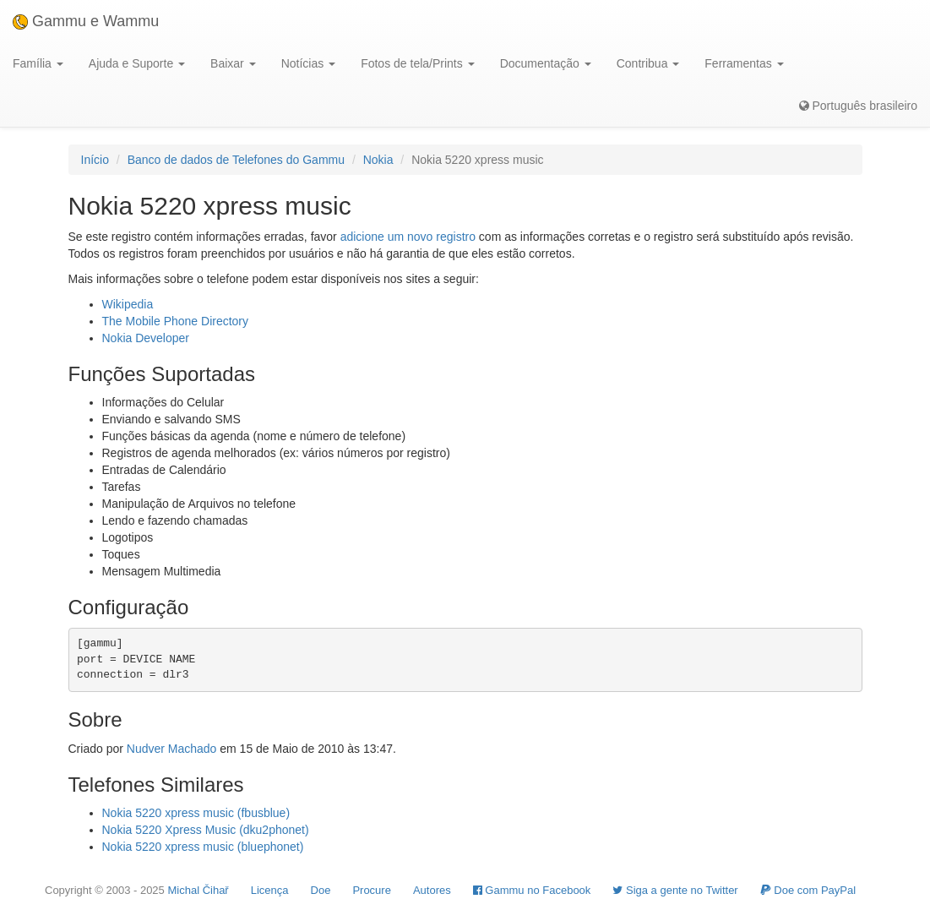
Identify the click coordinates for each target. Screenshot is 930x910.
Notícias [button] (308, 63)
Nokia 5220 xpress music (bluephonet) (203, 846)
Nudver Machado (172, 748)
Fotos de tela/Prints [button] (418, 63)
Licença (270, 890)
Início (95, 159)
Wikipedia (128, 304)
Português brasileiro (858, 105)
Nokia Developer (146, 338)
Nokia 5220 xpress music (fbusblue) (196, 813)
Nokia (378, 159)
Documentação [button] (545, 63)
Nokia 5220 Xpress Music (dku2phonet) (205, 829)
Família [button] (38, 63)
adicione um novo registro (408, 236)
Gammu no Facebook (532, 890)
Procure (371, 890)
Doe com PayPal (808, 890)
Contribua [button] (648, 63)
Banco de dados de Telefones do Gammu (236, 159)
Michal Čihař (197, 890)
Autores (432, 890)
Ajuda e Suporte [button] (137, 63)
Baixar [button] (233, 63)
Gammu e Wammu (86, 21)
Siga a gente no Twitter (674, 890)
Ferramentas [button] (743, 63)
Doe (321, 890)
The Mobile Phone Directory (175, 321)
